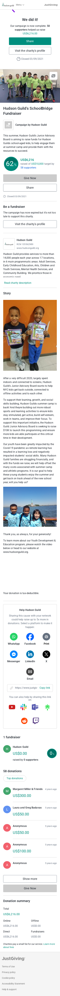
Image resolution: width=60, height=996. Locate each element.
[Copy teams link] (35, 707)
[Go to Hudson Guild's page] (9, 244)
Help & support (9, 989)
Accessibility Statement (13, 983)
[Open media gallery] (30, 86)
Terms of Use (8, 966)
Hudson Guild (39, 124)
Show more (33, 879)
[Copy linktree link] (47, 708)
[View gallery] (53, 76)
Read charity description (17, 282)
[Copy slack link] (23, 707)
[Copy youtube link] (12, 707)
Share (30, 41)
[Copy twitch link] (36, 721)
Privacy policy (9, 972)
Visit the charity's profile (30, 50)
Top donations (15, 778)
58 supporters (28, 167)
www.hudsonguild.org (28, 248)
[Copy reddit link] (24, 721)
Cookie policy (8, 978)
